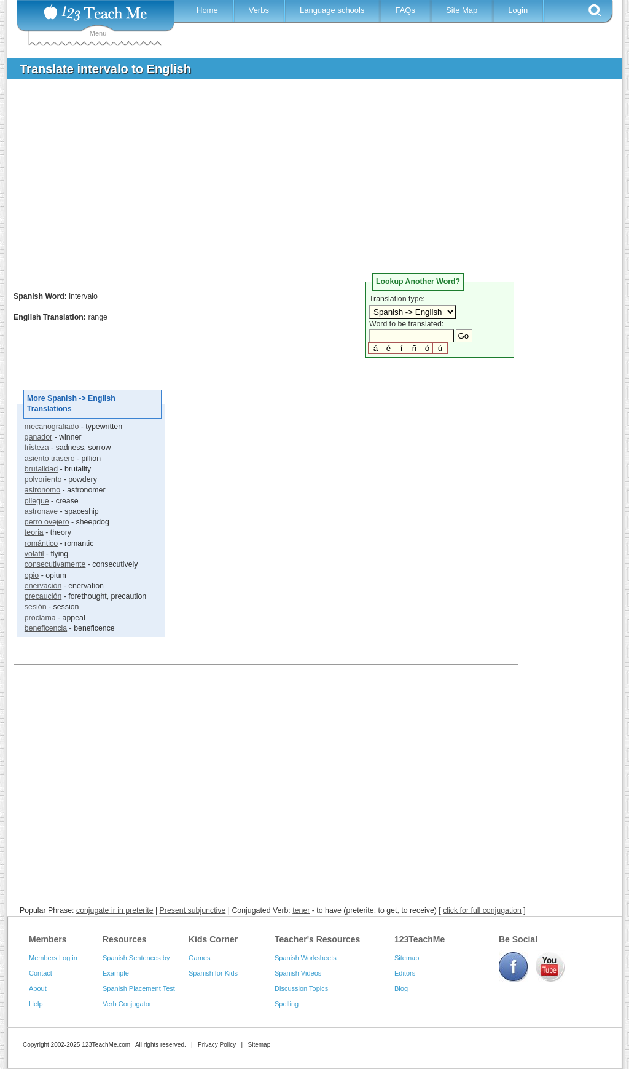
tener (301, 910)
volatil (34, 554)
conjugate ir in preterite (115, 910)
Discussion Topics (301, 988)
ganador (38, 437)
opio (32, 575)
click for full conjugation (482, 910)
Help (36, 1004)
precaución (43, 596)
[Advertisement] (305, 181)
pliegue (37, 501)
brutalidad (41, 469)
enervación (43, 586)
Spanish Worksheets (306, 957)
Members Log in (53, 957)
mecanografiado (52, 426)
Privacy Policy (217, 1044)
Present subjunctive (193, 910)
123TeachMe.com (106, 1044)
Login (518, 10)
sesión (36, 606)
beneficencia (46, 628)
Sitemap (406, 957)
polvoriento (43, 479)
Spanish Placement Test (139, 988)
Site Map (461, 10)
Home (207, 10)
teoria (34, 532)
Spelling (287, 1004)
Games (199, 957)
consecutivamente (55, 564)
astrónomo (42, 490)
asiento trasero (50, 458)
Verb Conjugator (127, 1004)
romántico (41, 543)
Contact (40, 973)
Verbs (259, 10)
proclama (40, 617)
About (38, 988)
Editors (404, 973)
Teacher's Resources (317, 939)
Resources (125, 939)
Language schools (332, 10)
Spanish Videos (298, 973)
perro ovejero (47, 522)
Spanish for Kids (213, 973)
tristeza (37, 447)
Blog (401, 988)
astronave (41, 511)
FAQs (405, 10)
